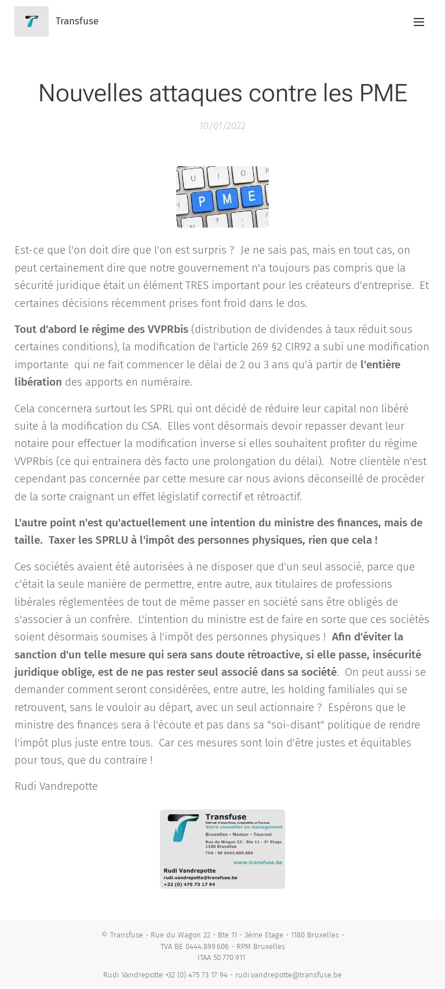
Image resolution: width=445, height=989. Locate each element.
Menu (419, 22)
